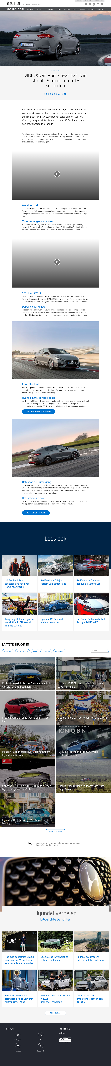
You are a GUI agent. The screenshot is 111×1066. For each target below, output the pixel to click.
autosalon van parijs (72, 843)
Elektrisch (100, 9)
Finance (58, 9)
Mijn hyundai (87, 1)
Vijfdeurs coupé (41, 843)
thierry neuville (54, 845)
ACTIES (39, 9)
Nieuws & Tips (22, 651)
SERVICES (67, 9)
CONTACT (83, 9)
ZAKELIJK (91, 9)
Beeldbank (62, 1033)
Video (35, 651)
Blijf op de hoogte (36, 513)
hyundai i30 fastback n (56, 843)
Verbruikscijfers (98, 1)
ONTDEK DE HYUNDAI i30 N (39, 412)
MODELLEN (30, 9)
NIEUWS (75, 9)
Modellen (8, 651)
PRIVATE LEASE (48, 9)
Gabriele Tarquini (42, 845)
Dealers (79, 1)
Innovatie (46, 651)
